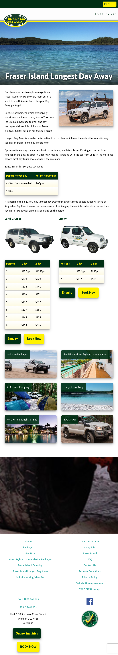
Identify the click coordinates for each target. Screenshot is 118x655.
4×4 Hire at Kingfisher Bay (30, 577)
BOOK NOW (28, 647)
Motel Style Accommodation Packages (30, 559)
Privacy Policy (89, 577)
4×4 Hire (30, 553)
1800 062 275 (105, 14)
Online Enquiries (27, 633)
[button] (109, 4)
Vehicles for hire (90, 541)
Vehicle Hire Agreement (89, 583)
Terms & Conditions (90, 571)
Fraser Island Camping (30, 565)
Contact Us (90, 565)
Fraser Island (90, 553)
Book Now (34, 338)
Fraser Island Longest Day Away (30, 571)
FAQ (89, 559)
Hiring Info (90, 547)
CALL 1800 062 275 (28, 599)
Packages (28, 547)
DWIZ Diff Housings (89, 589)
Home (28, 541)
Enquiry (13, 338)
